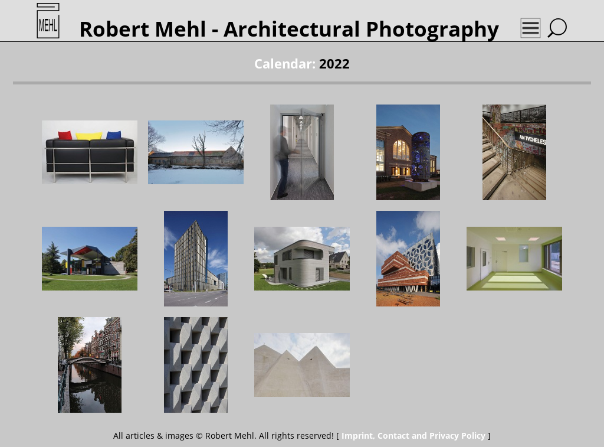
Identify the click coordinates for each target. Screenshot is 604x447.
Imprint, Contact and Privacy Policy (413, 435)
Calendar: (285, 63)
